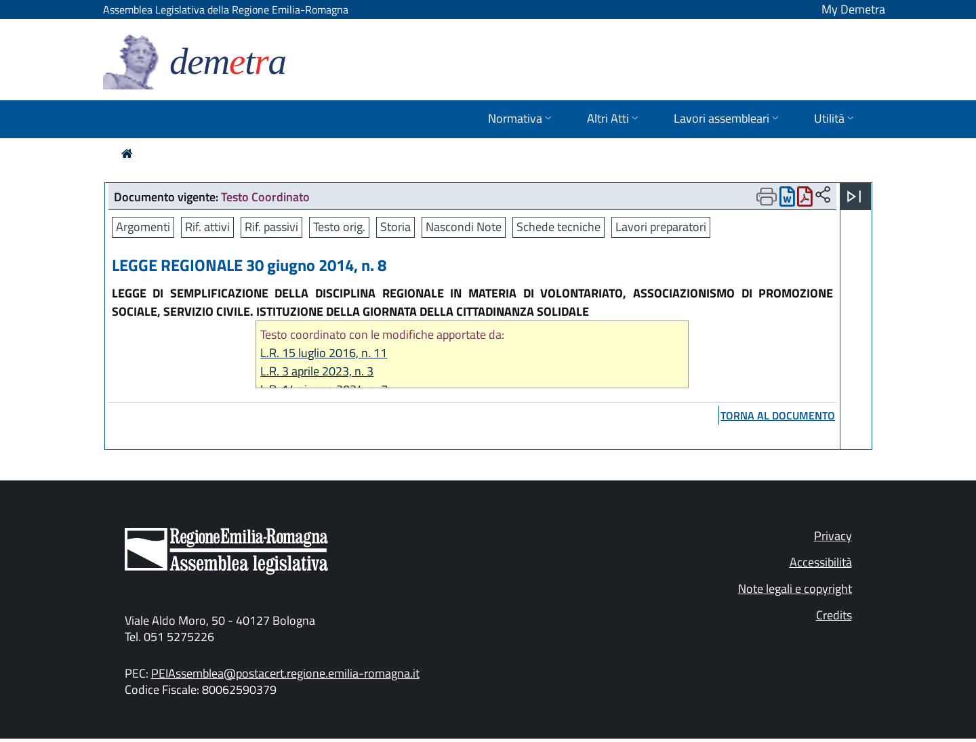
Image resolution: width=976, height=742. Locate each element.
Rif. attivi (207, 227)
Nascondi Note (464, 227)
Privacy (833, 536)
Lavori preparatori (660, 227)
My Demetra (853, 9)
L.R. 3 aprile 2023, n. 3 (316, 371)
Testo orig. (339, 227)
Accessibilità (821, 562)
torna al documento (777, 415)
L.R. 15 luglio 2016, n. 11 (323, 353)
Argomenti (143, 227)
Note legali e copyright (795, 588)
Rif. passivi (271, 227)
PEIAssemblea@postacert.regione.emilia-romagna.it (285, 673)
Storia (395, 227)
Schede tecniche (558, 227)
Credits (834, 615)
